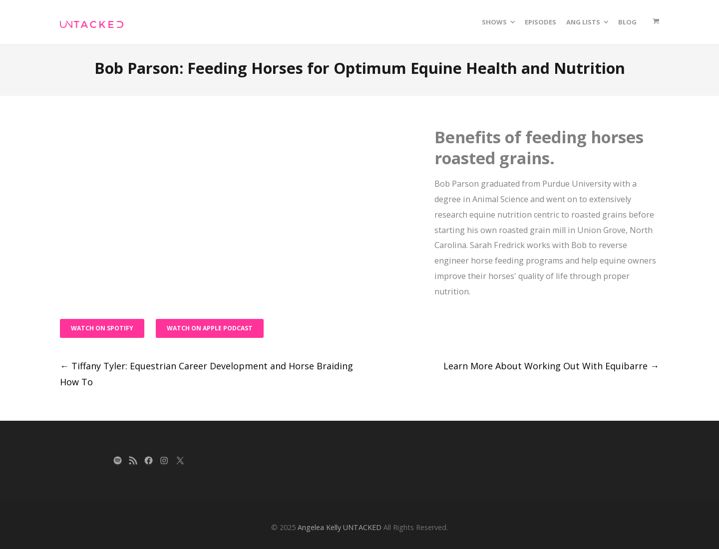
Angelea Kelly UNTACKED (339, 527)
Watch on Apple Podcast (210, 328)
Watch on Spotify (102, 328)
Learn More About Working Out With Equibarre (551, 366)
